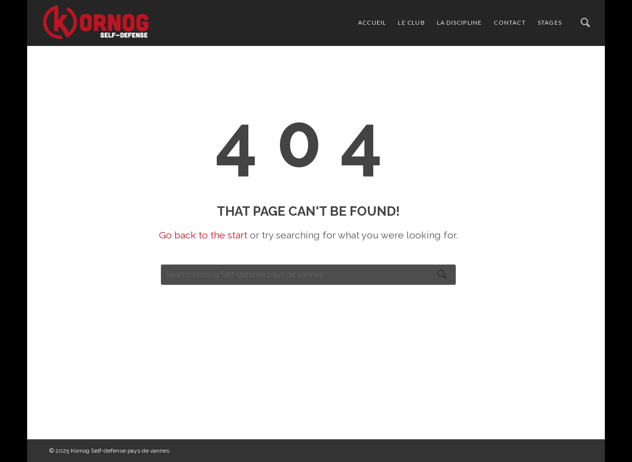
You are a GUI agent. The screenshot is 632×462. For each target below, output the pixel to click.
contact (509, 22)
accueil (372, 22)
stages (550, 22)
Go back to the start (203, 235)
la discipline (459, 22)
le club (411, 22)
